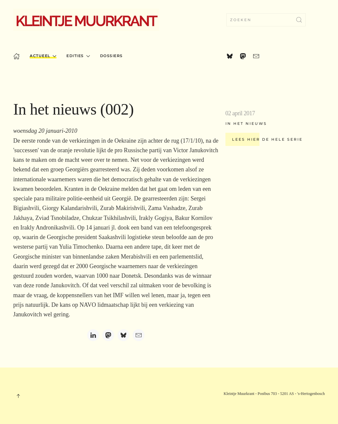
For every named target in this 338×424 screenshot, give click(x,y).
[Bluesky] (123, 335)
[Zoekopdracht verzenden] (299, 19)
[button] (18, 396)
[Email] (139, 335)
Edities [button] (78, 55)
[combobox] (266, 19)
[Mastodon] (108, 335)
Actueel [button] (43, 55)
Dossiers (111, 55)
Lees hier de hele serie (267, 139)
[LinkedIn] (93, 335)
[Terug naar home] (86, 20)
